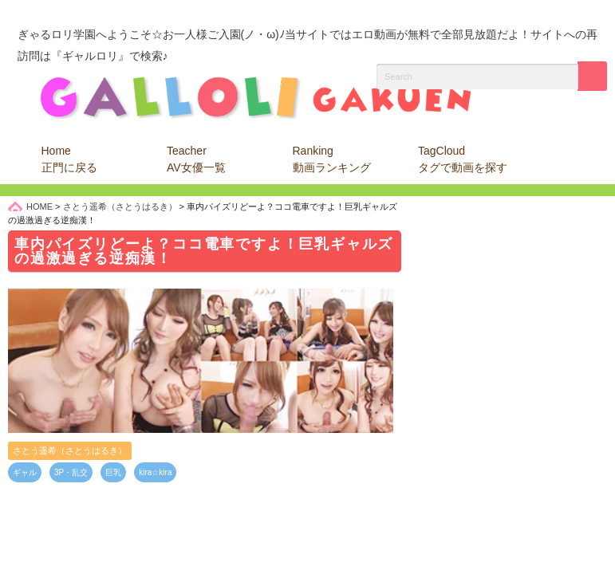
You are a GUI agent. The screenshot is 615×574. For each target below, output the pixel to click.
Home (69, 159)
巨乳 (113, 472)
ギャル (25, 472)
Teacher (196, 159)
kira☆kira (155, 472)
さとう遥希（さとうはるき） (70, 450)
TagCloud (462, 159)
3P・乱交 (71, 472)
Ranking (332, 159)
